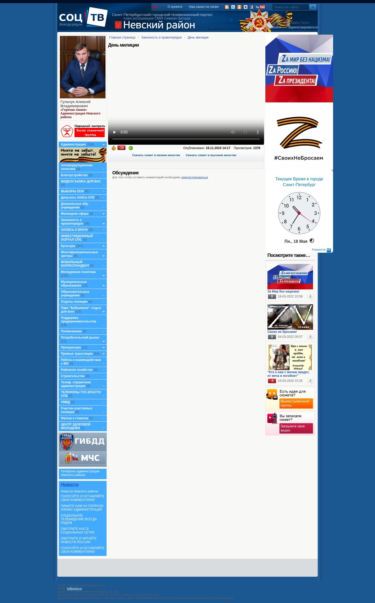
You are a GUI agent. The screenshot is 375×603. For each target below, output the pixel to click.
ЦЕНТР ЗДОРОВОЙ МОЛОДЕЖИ (75, 426)
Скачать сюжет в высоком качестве (211, 155)
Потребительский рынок (80, 337)
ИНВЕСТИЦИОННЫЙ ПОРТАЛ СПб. (77, 238)
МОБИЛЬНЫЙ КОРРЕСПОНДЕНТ (75, 264)
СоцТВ (85, 20)
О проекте (174, 7)
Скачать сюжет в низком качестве (156, 155)
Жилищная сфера (74, 213)
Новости (69, 484)
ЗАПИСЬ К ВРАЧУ (74, 230)
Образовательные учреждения (75, 293)
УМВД (65, 402)
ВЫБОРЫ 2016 (72, 191)
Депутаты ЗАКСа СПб (77, 197)
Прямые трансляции (77, 354)
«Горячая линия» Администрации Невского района (80, 113)
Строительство (73, 376)
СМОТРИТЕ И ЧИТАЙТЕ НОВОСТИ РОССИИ (79, 540)
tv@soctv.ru (74, 588)
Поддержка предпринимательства (78, 319)
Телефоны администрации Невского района (80, 473)
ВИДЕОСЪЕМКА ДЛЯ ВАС (81, 181)
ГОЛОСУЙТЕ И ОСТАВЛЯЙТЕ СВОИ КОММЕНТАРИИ (82, 498)
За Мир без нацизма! (283, 291)
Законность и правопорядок (72, 221)
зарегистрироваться (194, 177)
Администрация (73, 144)
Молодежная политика (78, 272)
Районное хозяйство (77, 370)
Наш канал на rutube (204, 7)
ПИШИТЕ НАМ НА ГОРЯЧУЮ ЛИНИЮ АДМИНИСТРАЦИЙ (82, 507)
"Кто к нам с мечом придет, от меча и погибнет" (288, 374)
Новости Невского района (79, 491)
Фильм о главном (74, 418)
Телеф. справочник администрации (76, 384)
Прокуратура (71, 347)
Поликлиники (71, 331)
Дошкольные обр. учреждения (75, 205)
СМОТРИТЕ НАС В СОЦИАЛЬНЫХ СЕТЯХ (78, 530)
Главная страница (122, 37)
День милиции (198, 37)
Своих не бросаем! (282, 332)
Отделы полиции (74, 301)
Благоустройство (75, 175)
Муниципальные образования (74, 283)
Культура (68, 246)
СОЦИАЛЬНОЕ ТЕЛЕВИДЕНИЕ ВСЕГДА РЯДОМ (79, 519)
